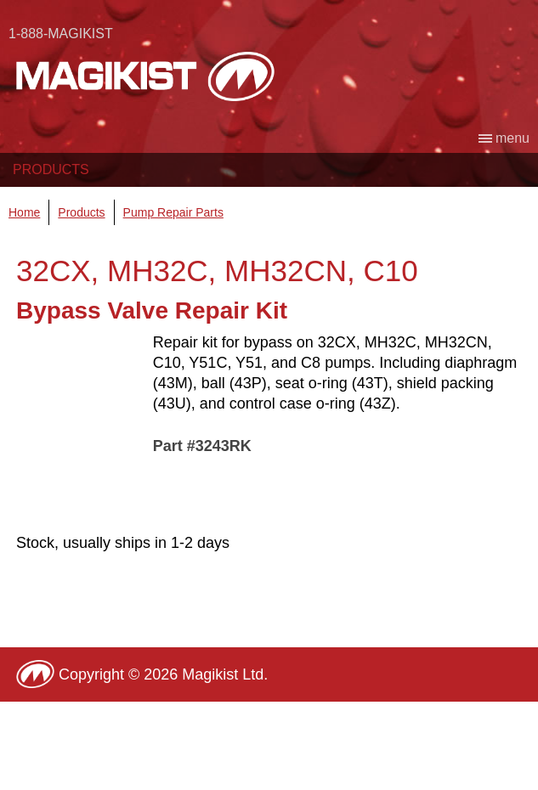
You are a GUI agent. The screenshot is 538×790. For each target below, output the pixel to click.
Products (51, 169)
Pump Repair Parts (173, 212)
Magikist (145, 76)
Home (24, 212)
